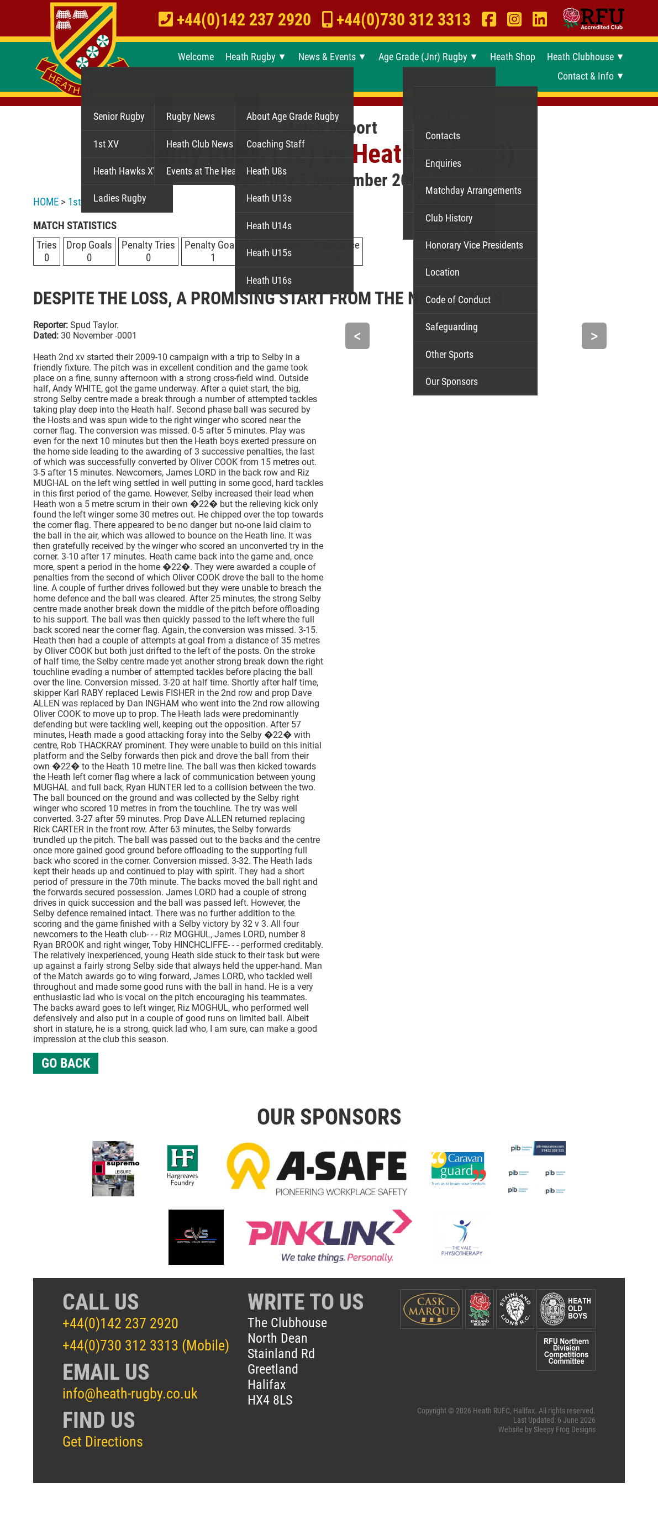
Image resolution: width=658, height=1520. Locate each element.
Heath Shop (512, 56)
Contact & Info (585, 76)
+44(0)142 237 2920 (120, 1323)
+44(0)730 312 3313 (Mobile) (145, 1345)
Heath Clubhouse (580, 56)
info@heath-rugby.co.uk (130, 1393)
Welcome (196, 56)
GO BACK (65, 1063)
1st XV (81, 202)
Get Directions (102, 1441)
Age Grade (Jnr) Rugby (422, 56)
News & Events (327, 56)
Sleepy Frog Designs (565, 1429)
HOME (46, 202)
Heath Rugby (250, 56)
